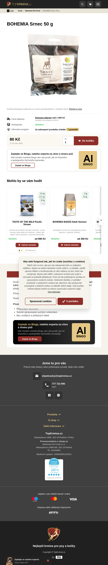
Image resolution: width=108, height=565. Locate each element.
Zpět (10, 11)
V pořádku (70, 301)
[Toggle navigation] (82, 4)
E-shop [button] (52, 420)
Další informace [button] (52, 426)
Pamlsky (28, 11)
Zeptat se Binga (23, 165)
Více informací (54, 292)
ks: (66, 139)
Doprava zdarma (43, 118)
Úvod (20, 11)
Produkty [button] (52, 414)
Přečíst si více (75, 109)
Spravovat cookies (41, 301)
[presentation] (101, 220)
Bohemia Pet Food (42, 11)
